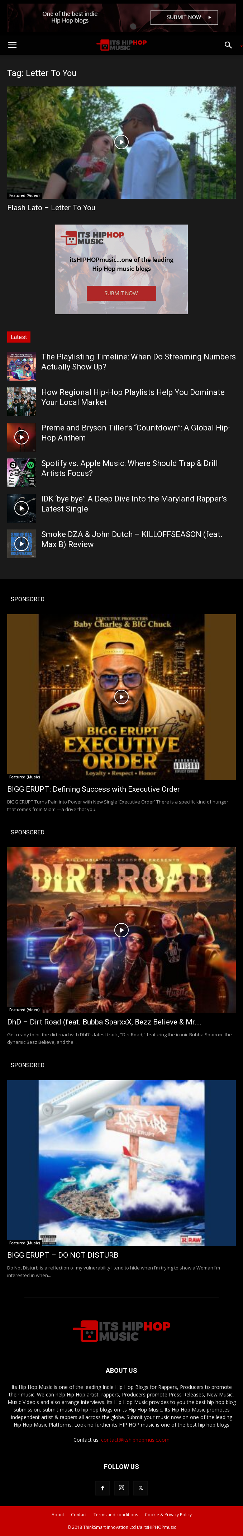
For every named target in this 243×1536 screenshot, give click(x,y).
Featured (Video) (24, 195)
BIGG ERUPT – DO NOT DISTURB (62, 1255)
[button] (12, 45)
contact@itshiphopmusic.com (135, 1439)
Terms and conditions (116, 1515)
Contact (79, 1515)
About (58, 1515)
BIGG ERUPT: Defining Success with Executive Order (93, 789)
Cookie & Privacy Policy (168, 1515)
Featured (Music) (24, 776)
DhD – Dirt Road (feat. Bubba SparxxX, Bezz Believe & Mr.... (104, 1022)
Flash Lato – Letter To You (51, 207)
